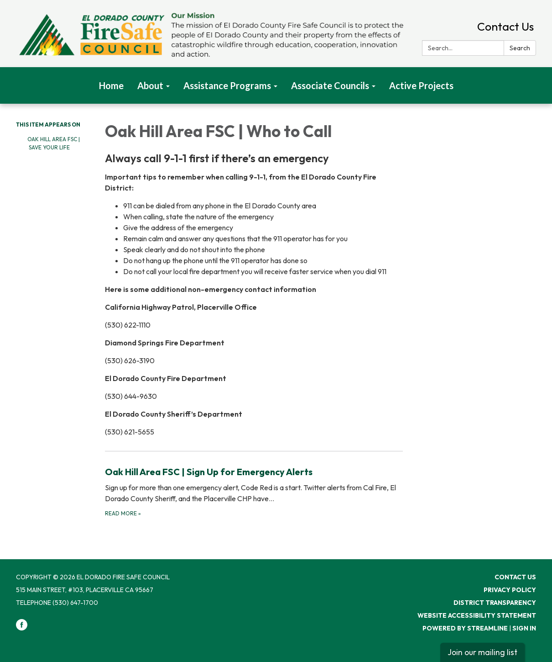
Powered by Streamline (465, 628)
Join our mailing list (482, 652)
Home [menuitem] (111, 85)
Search (520, 48)
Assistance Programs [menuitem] (227, 85)
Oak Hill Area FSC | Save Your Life (53, 143)
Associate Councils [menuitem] (330, 85)
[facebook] (21, 628)
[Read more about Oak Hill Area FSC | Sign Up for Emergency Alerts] (254, 491)
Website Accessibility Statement (476, 615)
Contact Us (505, 26)
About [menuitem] (150, 85)
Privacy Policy (510, 590)
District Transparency (494, 602)
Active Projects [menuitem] (421, 85)
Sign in (524, 628)
